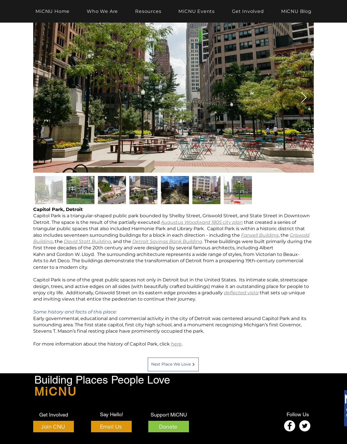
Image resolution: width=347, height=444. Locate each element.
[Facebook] (289, 425)
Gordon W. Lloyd (75, 254)
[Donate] (168, 426)
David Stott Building (87, 241)
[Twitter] (304, 425)
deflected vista (241, 292)
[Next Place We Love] (173, 364)
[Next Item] (304, 97)
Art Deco (60, 260)
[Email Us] (111, 426)
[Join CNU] (53, 426)
